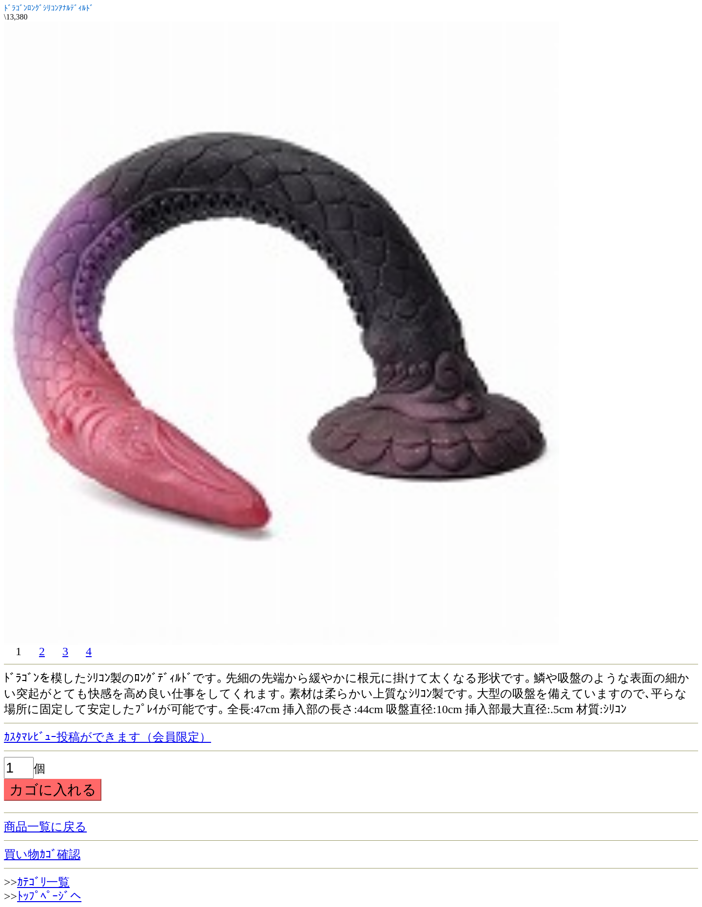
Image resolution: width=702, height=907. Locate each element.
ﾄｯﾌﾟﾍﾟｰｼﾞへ (49, 896)
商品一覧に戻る (45, 826)
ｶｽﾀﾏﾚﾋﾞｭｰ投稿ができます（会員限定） (107, 737)
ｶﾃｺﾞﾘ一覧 (43, 882)
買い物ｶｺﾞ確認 (42, 854)
